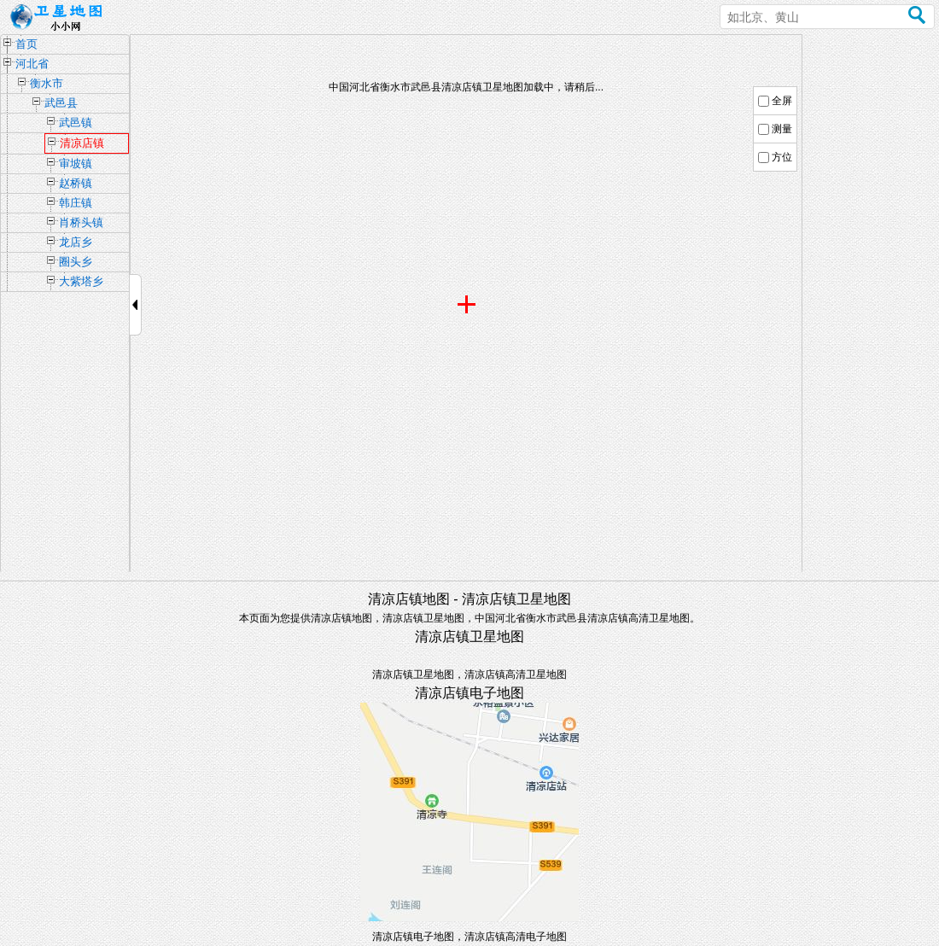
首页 (26, 44)
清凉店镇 (82, 143)
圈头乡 (75, 261)
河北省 (32, 63)
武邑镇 (75, 122)
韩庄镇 (75, 202)
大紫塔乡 (81, 281)
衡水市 (46, 83)
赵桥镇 (75, 183)
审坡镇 (75, 163)
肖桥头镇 (81, 222)
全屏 (782, 101)
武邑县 (61, 102)
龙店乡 (75, 242)
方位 (782, 157)
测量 (782, 129)
